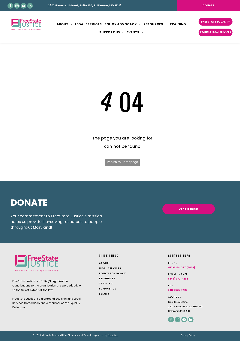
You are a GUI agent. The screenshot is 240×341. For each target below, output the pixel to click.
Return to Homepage (122, 162)
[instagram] (17, 6)
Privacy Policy (188, 335)
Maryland (42, 227)
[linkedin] (30, 6)
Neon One (113, 335)
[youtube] (23, 6)
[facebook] (10, 6)
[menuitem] (63, 24)
